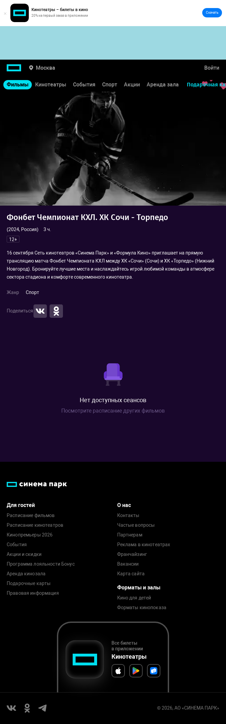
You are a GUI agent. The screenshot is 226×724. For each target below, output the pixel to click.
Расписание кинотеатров (35, 525)
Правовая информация (33, 593)
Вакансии (128, 564)
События (84, 84)
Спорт (109, 84)
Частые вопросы (136, 525)
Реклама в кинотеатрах (143, 544)
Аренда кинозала (26, 573)
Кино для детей (134, 597)
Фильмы (17, 84)
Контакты (128, 515)
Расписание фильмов (31, 515)
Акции (132, 84)
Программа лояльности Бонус (41, 564)
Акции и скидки (24, 554)
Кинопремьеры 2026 (30, 534)
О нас (124, 505)
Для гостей (21, 505)
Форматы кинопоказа (142, 607)
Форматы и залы (138, 587)
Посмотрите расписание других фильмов (113, 411)
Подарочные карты (29, 583)
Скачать (212, 12)
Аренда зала (163, 84)
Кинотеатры (50, 84)
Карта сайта (131, 573)
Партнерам (129, 534)
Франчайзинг (132, 554)
